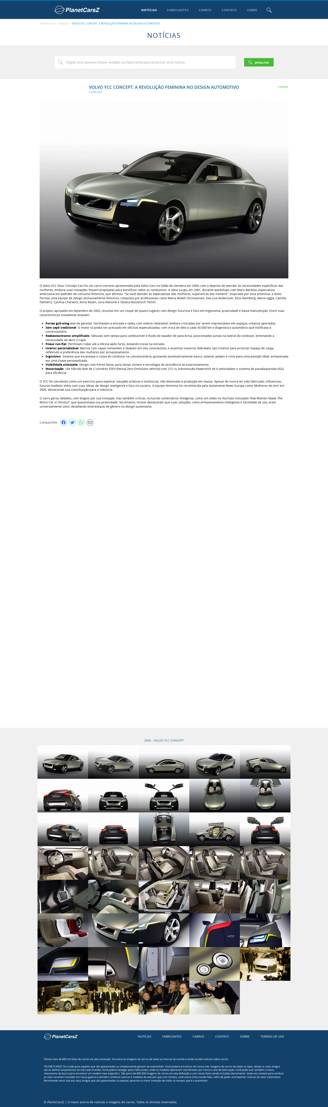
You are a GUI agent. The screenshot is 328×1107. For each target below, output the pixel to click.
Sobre (252, 10)
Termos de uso (272, 1036)
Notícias (149, 10)
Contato (229, 10)
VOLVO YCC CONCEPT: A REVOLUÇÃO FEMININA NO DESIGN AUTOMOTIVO (116, 23)
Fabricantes (177, 10)
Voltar (283, 86)
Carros (204, 10)
